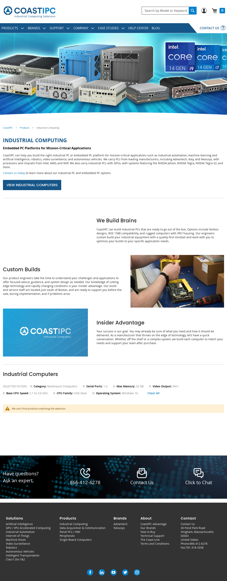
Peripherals (67, 536)
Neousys (119, 528)
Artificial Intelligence (19, 524)
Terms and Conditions (154, 543)
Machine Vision (16, 540)
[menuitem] (13, 28)
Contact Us (188, 524)
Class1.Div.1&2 (15, 559)
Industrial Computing (74, 524)
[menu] (113, 28)
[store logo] (29, 12)
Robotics (11, 547)
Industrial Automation (20, 532)
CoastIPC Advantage (153, 524)
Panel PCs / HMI (70, 532)
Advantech (121, 524)
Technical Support (152, 536)
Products (24, 127)
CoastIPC (8, 127)
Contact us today (14, 173)
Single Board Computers (76, 540)
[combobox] (169, 11)
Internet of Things (17, 536)
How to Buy (147, 532)
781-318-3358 (194, 547)
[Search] (193, 11)
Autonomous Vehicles (20, 551)
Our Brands (148, 528)
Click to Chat (198, 482)
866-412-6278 (85, 482)
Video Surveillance (18, 543)
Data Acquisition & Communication (83, 528)
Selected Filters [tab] (15, 386)
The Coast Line (150, 540)
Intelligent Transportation (22, 555)
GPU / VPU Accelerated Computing (28, 528)
